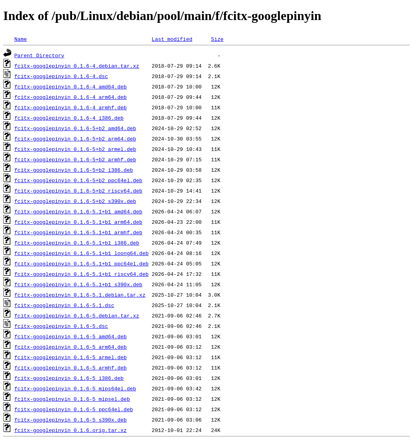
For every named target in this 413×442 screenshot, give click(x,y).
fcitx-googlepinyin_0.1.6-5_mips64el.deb (75, 388)
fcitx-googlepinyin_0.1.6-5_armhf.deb (70, 367)
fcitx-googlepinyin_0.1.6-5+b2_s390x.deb (75, 201)
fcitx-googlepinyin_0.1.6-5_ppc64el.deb (73, 409)
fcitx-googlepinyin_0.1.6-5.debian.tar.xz (76, 315)
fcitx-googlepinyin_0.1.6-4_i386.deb (69, 117)
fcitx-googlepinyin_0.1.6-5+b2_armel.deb (75, 149)
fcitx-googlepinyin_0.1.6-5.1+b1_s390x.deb (78, 284)
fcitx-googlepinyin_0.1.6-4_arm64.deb (70, 96)
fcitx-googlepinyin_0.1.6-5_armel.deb (70, 357)
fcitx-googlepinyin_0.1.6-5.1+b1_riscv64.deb (81, 273)
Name (20, 38)
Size (217, 38)
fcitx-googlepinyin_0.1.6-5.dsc (61, 325)
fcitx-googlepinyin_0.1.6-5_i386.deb (69, 378)
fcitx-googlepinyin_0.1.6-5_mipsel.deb (72, 398)
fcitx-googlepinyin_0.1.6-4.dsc (61, 76)
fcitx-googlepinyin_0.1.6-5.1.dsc (64, 305)
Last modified (172, 38)
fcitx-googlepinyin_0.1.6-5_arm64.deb (70, 346)
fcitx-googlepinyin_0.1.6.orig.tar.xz (70, 430)
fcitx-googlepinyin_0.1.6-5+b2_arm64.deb (75, 138)
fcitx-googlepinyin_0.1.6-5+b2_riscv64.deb (78, 190)
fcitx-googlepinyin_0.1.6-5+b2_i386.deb (73, 169)
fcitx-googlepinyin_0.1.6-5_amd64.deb (70, 336)
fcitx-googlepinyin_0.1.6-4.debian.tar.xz (76, 65)
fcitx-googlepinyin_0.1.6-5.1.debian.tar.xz (80, 294)
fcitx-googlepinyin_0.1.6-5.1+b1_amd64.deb (78, 211)
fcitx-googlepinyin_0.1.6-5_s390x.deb (70, 419)
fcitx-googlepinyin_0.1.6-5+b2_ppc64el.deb (78, 180)
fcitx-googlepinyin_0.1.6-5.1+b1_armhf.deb (78, 232)
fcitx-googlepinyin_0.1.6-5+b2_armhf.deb (75, 159)
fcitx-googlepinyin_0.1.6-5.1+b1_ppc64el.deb (81, 263)
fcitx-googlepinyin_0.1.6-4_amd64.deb (70, 86)
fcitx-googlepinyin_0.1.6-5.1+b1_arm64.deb (78, 221)
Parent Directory (39, 55)
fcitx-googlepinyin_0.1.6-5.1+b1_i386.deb (76, 242)
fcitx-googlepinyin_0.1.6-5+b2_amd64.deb (75, 128)
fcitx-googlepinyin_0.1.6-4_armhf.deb (70, 107)
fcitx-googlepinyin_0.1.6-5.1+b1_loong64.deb (81, 253)
